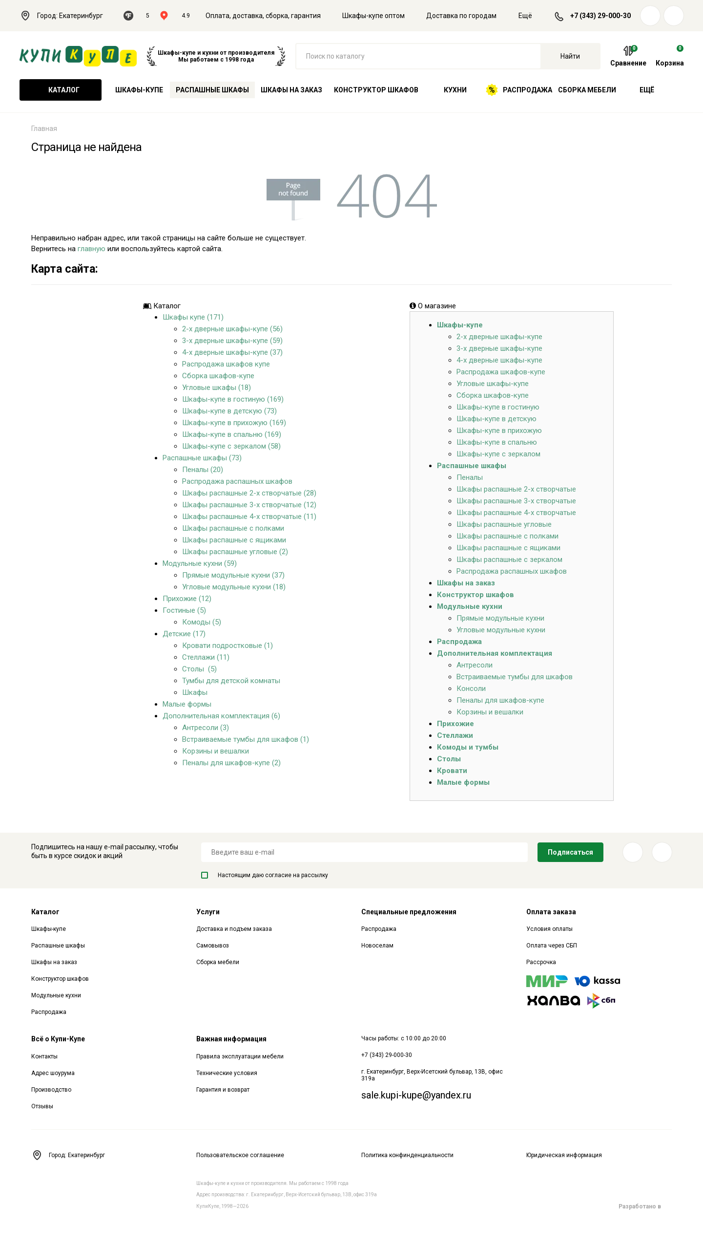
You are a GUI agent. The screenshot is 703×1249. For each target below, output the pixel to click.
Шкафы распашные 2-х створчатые (516, 489)
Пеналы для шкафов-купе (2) (231, 762)
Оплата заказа (551, 912)
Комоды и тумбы (467, 747)
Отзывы (42, 1106)
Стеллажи (455, 735)
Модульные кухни (469, 606)
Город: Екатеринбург (67, 16)
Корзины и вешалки (215, 751)
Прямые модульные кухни (500, 618)
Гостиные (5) (184, 610)
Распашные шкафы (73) (202, 457)
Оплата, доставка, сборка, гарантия (263, 16)
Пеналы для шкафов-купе (500, 700)
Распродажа (519, 90)
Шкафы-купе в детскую (496, 418)
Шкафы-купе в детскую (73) (229, 411)
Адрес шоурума (53, 1073)
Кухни (455, 90)
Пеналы (469, 477)
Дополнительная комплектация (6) (221, 715)
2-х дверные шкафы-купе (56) (232, 328)
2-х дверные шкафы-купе (499, 336)
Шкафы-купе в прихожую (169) (234, 422)
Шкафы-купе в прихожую (499, 430)
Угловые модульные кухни (500, 629)
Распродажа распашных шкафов (237, 481)
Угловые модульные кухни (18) (234, 586)
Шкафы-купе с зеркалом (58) (231, 446)
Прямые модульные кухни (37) (233, 575)
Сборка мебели (587, 90)
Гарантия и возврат (222, 1089)
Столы (449, 758)
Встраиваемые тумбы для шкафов (514, 676)
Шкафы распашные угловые (504, 524)
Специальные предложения (408, 912)
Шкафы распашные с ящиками (234, 540)
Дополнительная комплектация (494, 653)
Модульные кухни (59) (200, 563)
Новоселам (377, 945)
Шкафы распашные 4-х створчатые (516, 512)
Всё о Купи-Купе (58, 1039)
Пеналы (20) (202, 469)
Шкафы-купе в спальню (496, 442)
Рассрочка (541, 962)
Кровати (452, 770)
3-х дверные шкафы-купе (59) (232, 340)
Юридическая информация (564, 1155)
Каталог (60, 90)
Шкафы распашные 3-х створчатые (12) (249, 504)
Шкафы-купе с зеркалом (498, 454)
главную (91, 248)
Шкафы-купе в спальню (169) (231, 434)
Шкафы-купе (139, 90)
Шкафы (194, 692)
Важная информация (231, 1039)
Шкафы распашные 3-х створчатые (516, 500)
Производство (51, 1089)
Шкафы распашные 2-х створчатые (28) (249, 493)
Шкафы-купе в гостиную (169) (233, 399)
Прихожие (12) (187, 598)
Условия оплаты (549, 929)
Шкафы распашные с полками (233, 528)
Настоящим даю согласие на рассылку (264, 875)
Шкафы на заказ (291, 90)
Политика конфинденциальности (407, 1155)
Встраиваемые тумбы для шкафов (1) (245, 739)
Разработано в (645, 1206)
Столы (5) (199, 669)
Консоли (471, 688)
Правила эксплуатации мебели (240, 1056)
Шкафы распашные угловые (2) (235, 551)
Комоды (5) (201, 622)
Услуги (208, 912)
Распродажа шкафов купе (226, 364)
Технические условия (226, 1073)
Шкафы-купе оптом (373, 16)
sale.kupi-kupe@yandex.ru (416, 1095)
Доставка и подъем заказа (234, 929)
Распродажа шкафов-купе (500, 371)
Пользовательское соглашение (240, 1155)
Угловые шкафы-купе (492, 383)
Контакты (44, 1056)
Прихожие (455, 723)
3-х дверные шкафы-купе (499, 348)
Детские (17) (184, 633)
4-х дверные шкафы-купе (499, 360)
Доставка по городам (461, 16)
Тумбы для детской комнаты (231, 680)
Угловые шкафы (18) (216, 387)
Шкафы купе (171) (193, 317)
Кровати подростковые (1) (227, 645)
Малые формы (187, 704)
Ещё (531, 16)
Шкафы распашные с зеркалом (509, 559)
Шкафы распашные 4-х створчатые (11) (249, 516)
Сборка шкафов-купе (218, 375)
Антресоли (474, 665)
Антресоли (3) (205, 727)
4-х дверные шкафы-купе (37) (232, 352)
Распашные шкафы (212, 90)
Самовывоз (212, 945)
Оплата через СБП (551, 945)
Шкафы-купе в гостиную (497, 407)
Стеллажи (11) (205, 657)
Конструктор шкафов (376, 90)
